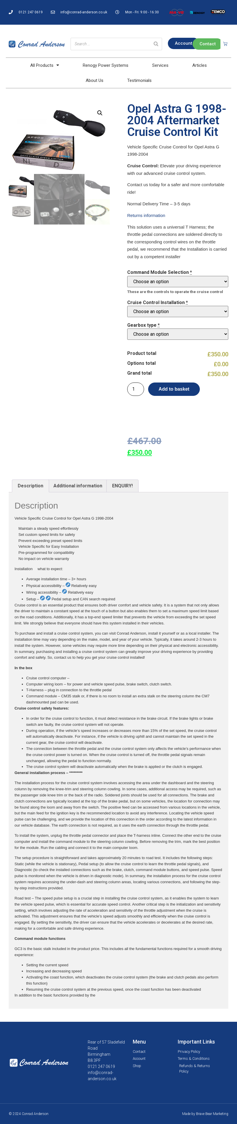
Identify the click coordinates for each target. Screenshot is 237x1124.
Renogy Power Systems (105, 65)
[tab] (30, 486)
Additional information (77, 486)
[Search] (156, 44)
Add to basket (174, 389)
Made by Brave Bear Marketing (205, 1114)
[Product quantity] (135, 389)
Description (30, 486)
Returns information (146, 215)
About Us (94, 80)
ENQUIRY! (122, 486)
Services (160, 65)
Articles (199, 65)
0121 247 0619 (101, 1066)
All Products (44, 65)
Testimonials (139, 80)
